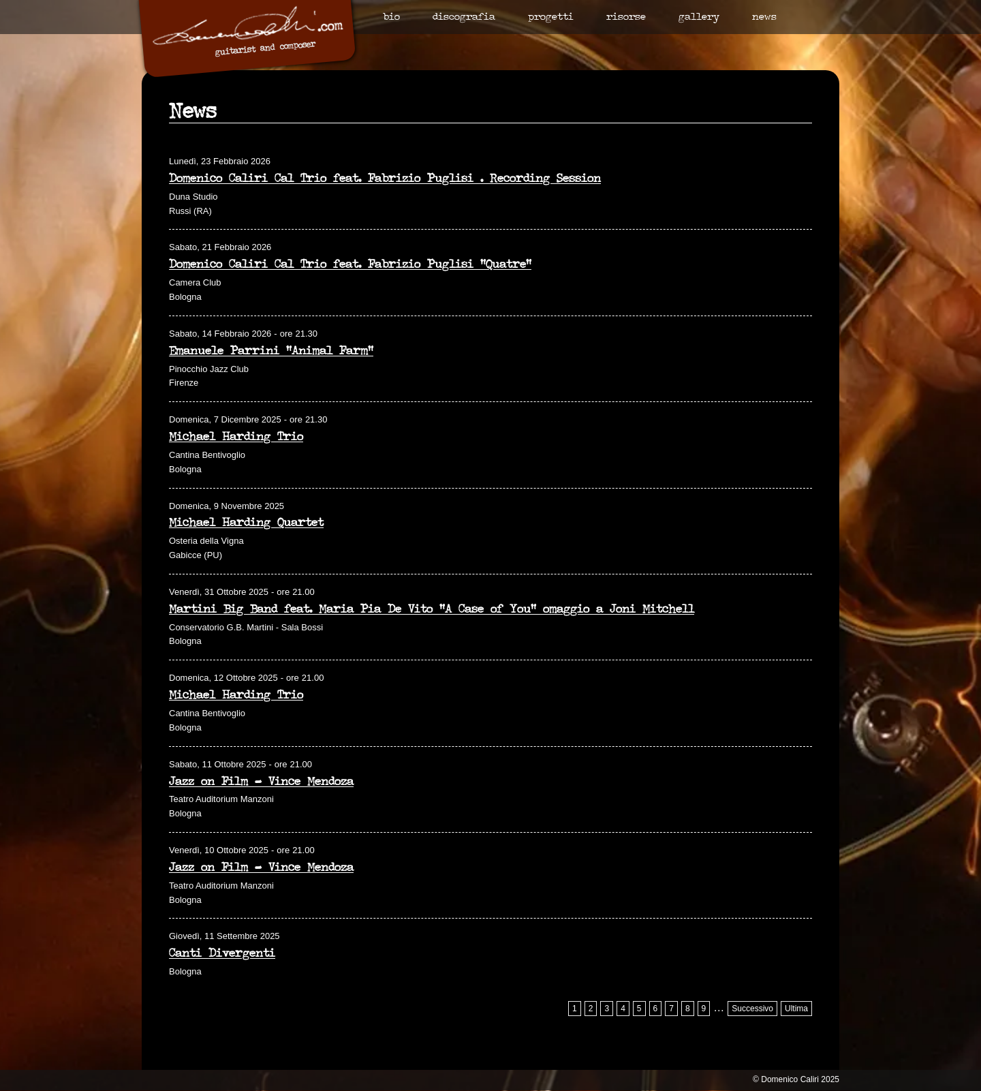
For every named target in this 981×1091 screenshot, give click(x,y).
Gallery (699, 17)
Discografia (464, 17)
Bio (391, 17)
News (764, 17)
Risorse (626, 17)
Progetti (551, 17)
